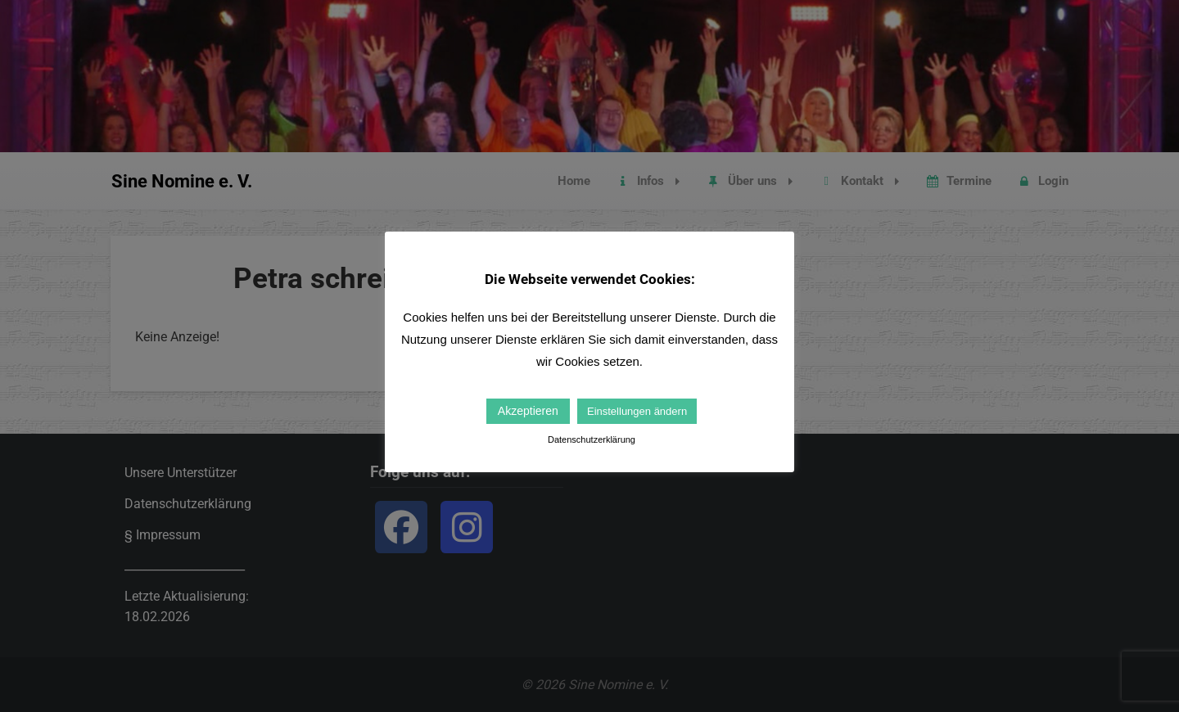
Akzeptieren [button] (528, 410)
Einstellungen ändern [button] (637, 411)
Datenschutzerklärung (591, 439)
